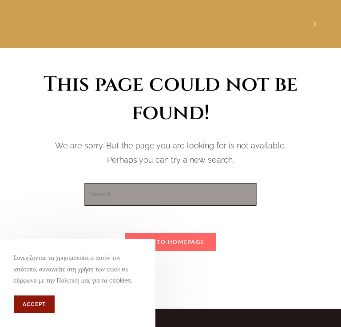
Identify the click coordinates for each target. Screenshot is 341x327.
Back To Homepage (171, 242)
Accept (34, 304)
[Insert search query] (170, 194)
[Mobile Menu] (315, 24)
